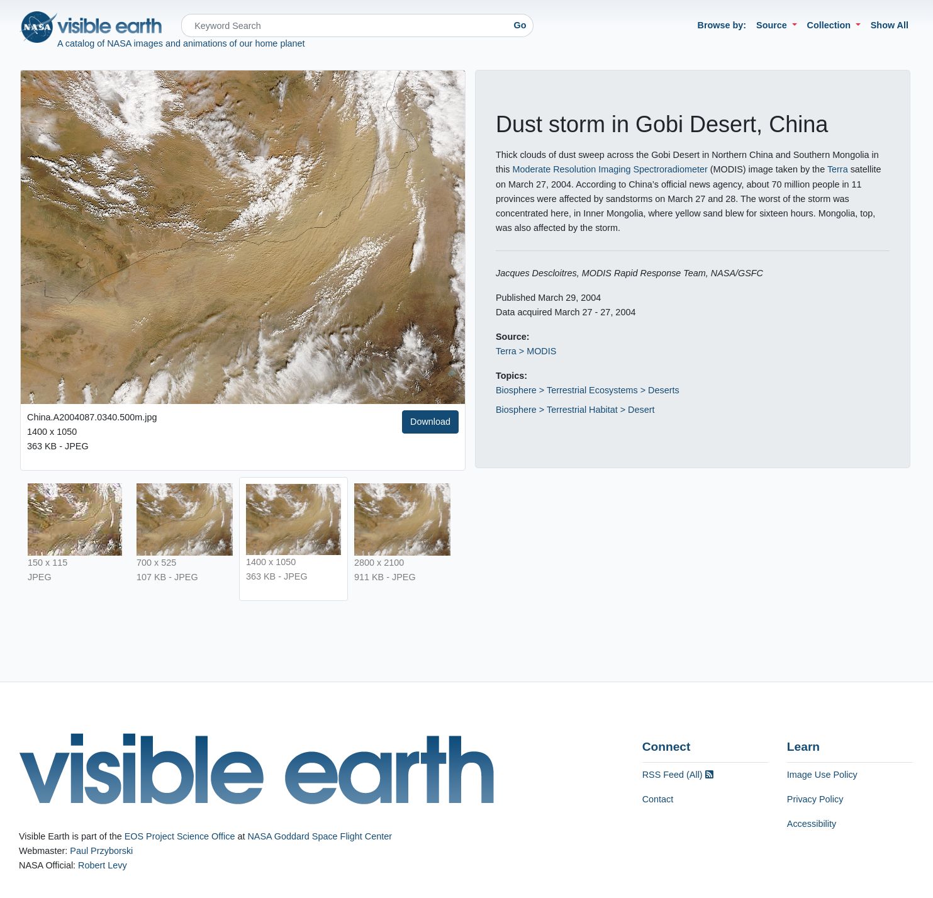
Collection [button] (830, 25)
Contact (658, 799)
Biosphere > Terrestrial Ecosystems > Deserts (587, 390)
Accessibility (811, 824)
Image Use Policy (822, 775)
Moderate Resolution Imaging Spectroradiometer (609, 169)
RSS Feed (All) (677, 775)
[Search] (344, 25)
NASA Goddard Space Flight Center (319, 836)
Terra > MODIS (526, 351)
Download (430, 422)
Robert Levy (102, 865)
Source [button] (773, 25)
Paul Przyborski (101, 851)
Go (520, 25)
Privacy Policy (815, 799)
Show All (889, 25)
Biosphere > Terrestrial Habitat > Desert (575, 410)
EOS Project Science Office (180, 836)
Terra (837, 169)
